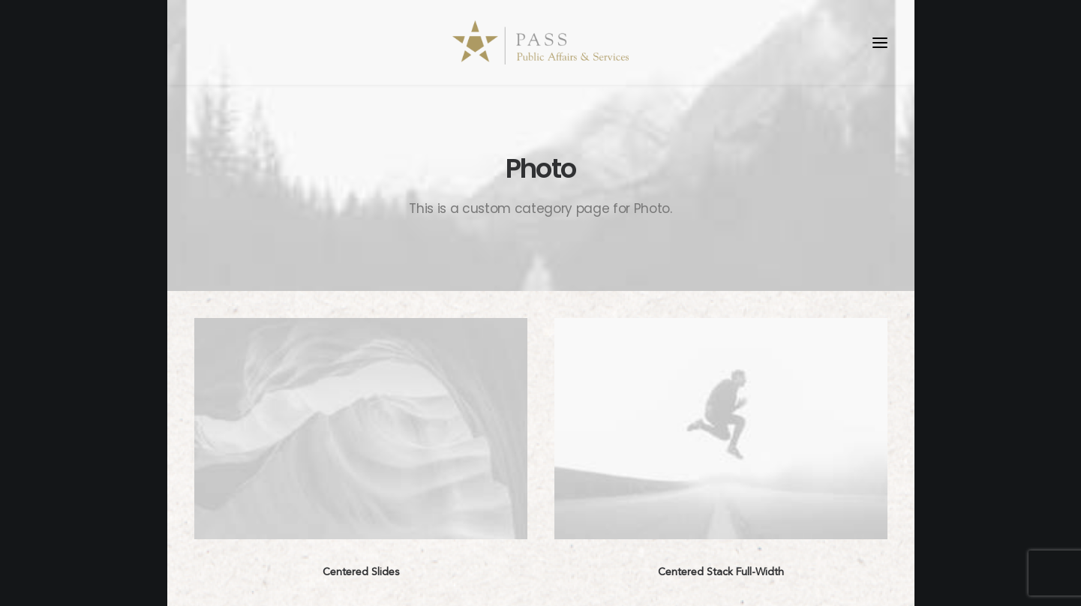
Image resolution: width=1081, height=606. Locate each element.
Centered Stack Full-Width (721, 572)
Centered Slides (361, 572)
